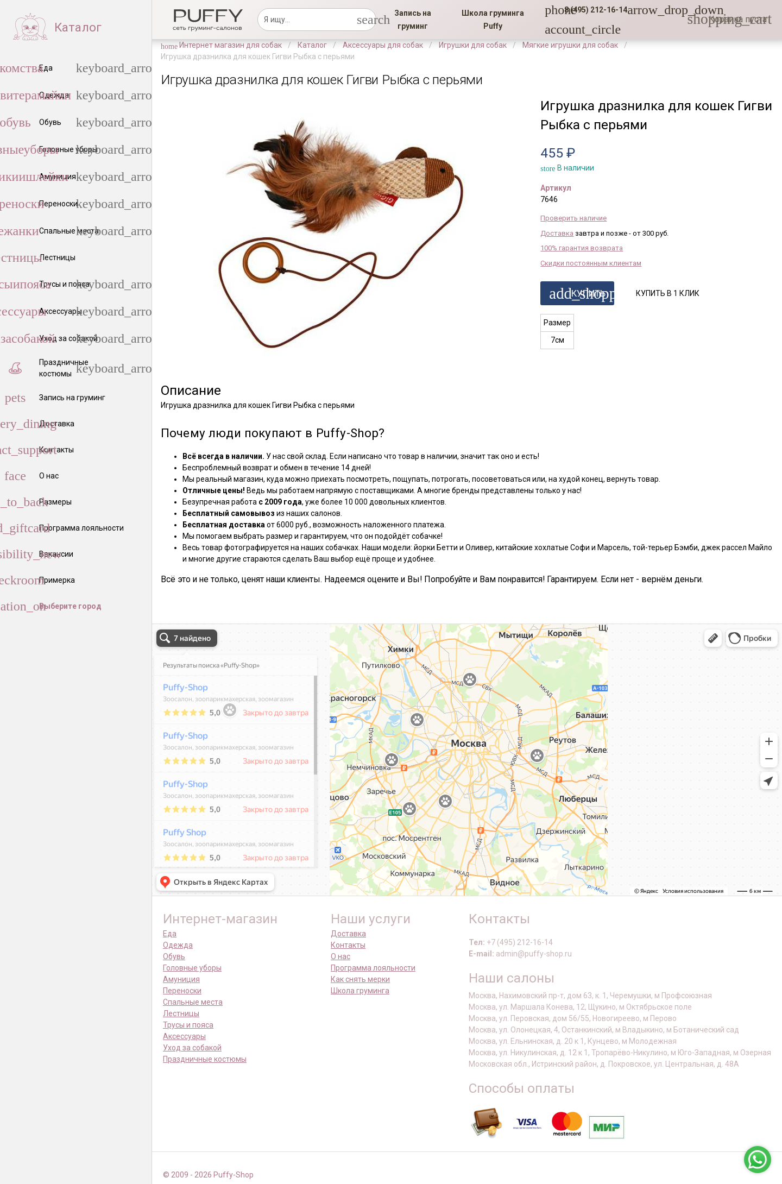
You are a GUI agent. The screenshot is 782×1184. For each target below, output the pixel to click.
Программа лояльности (373, 967)
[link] (412, 19)
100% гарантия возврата (581, 248)
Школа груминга (360, 990)
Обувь (174, 956)
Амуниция (181, 979)
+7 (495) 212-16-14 (520, 942)
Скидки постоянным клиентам (590, 263)
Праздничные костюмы (205, 1059)
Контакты (348, 945)
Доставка (556, 233)
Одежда (178, 945)
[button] (592, 10)
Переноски (182, 990)
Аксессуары (184, 1036)
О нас (340, 956)
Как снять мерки (360, 979)
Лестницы (181, 1013)
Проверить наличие (573, 218)
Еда (169, 933)
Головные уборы (192, 967)
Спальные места (193, 1002)
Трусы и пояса (188, 1025)
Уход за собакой (192, 1047)
